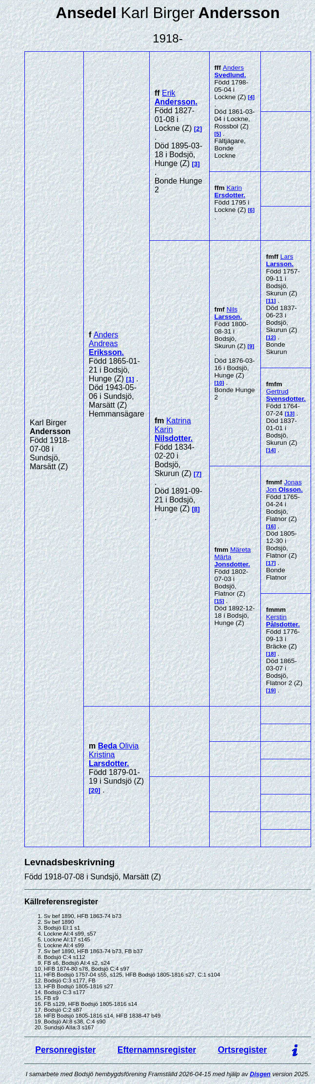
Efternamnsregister (157, 1050)
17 (271, 563)
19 (271, 690)
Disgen (260, 1074)
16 (271, 526)
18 (271, 654)
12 (271, 337)
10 (219, 383)
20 (94, 790)
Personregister (65, 1050)
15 (219, 601)
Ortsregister (242, 1050)
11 (271, 301)
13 (290, 414)
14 (271, 450)
